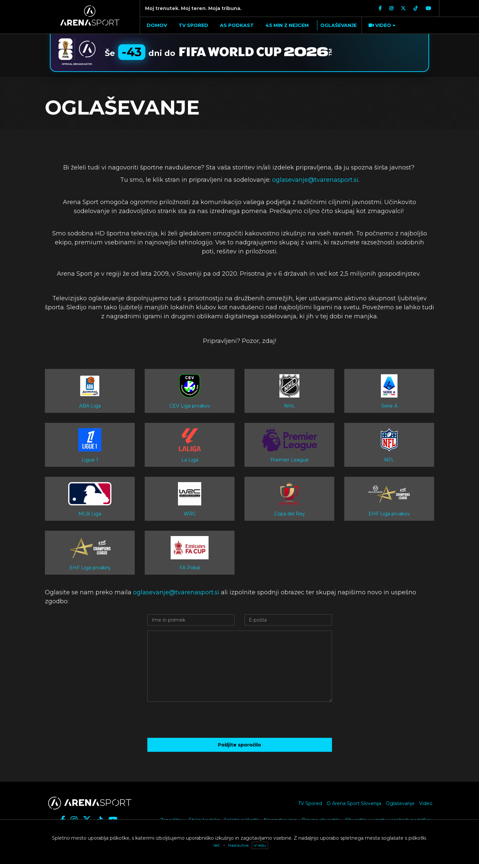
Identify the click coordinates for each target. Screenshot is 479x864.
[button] (381, 25)
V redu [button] (260, 845)
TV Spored (310, 803)
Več (216, 845)
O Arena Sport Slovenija (354, 803)
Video (425, 803)
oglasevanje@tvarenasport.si (314, 179)
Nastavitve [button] (238, 845)
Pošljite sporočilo (239, 745)
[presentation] (239, 720)
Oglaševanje (400, 803)
